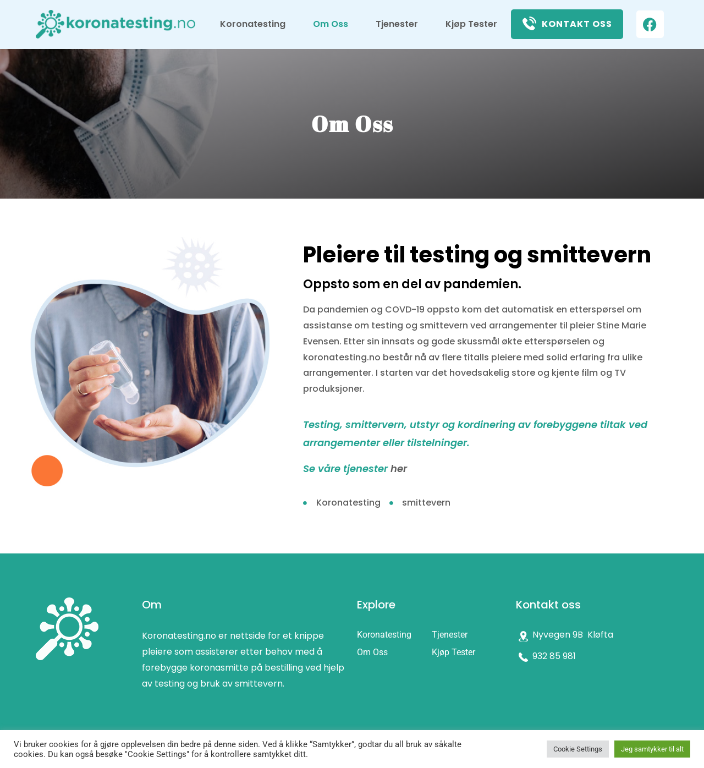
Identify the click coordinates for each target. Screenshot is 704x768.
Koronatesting (252, 24)
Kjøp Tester (471, 24)
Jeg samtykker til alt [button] (652, 749)
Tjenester (397, 24)
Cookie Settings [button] (577, 749)
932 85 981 (554, 656)
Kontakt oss (577, 24)
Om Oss (330, 24)
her (399, 468)
